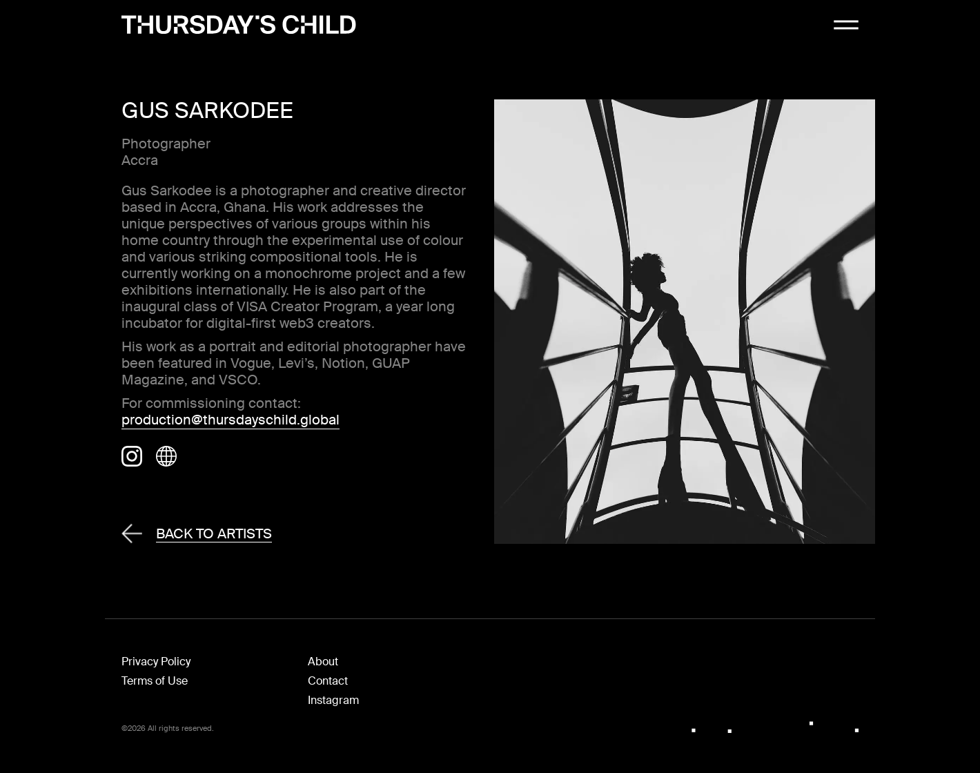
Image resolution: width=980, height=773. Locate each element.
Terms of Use (154, 681)
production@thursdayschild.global (230, 420)
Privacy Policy (155, 661)
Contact (328, 681)
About (323, 661)
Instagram (333, 700)
